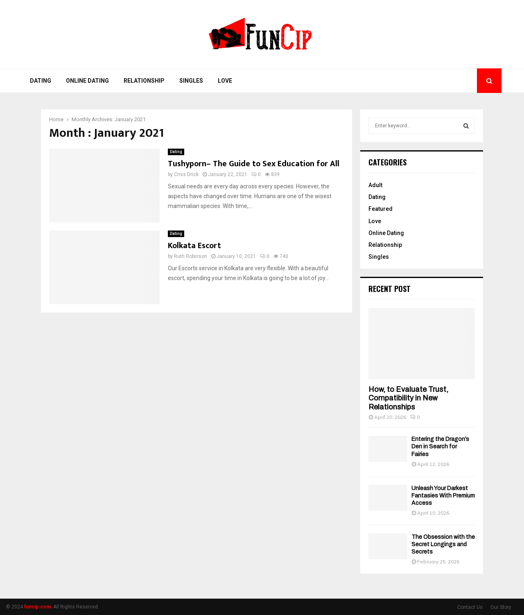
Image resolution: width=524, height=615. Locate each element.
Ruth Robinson (190, 256)
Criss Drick (186, 174)
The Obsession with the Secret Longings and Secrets (443, 544)
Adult (375, 185)
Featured (380, 209)
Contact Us (470, 607)
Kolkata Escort (194, 246)
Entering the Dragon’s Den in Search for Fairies (440, 446)
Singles (191, 80)
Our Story (500, 607)
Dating (40, 80)
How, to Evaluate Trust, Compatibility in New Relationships (408, 398)
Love (225, 80)
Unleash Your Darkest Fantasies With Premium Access (443, 495)
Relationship (144, 80)
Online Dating (87, 80)
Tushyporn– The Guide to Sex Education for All (253, 164)
